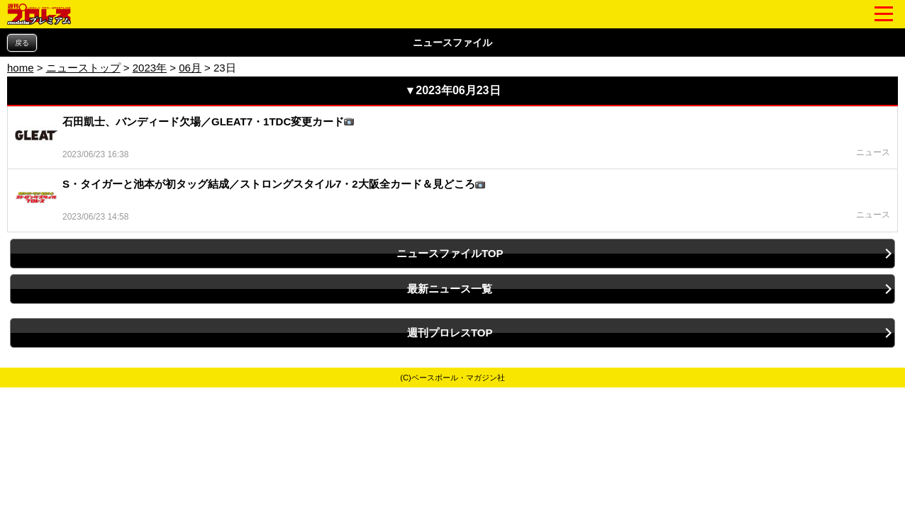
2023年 (150, 68)
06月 (190, 68)
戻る (22, 43)
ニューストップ (83, 68)
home (20, 68)
